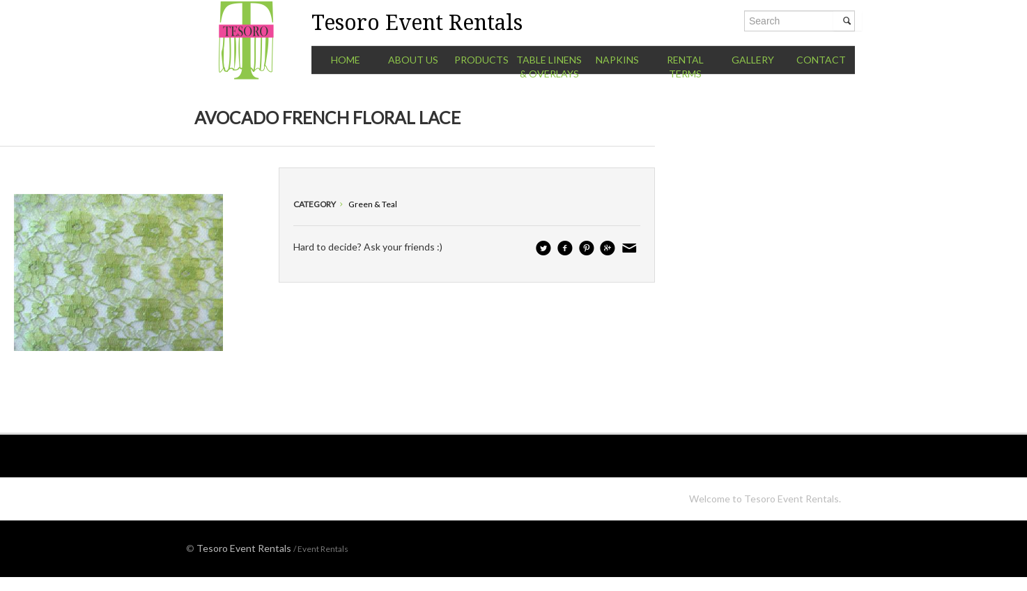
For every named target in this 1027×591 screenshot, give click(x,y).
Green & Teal (372, 204)
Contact (821, 60)
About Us (413, 60)
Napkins (617, 60)
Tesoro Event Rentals (243, 548)
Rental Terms (685, 67)
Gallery (753, 60)
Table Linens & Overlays (549, 67)
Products (481, 60)
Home (345, 60)
